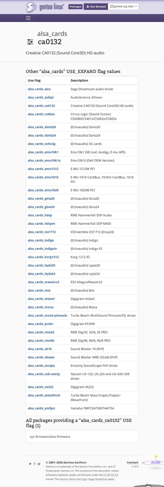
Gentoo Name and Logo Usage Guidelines (83, 479)
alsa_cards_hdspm (41, 223)
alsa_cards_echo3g (41, 144)
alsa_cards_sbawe (41, 357)
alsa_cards (52, 33)
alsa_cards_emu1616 (43, 177)
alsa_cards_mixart (41, 299)
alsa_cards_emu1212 (43, 169)
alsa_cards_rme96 (41, 340)
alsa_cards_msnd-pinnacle (47, 315)
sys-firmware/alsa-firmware (50, 436)
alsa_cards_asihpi (41, 97)
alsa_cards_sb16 (40, 349)
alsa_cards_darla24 (42, 135)
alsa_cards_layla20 (41, 265)
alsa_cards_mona (40, 307)
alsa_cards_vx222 (40, 387)
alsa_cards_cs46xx (41, 114)
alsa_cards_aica (39, 89)
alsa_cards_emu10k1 (43, 152)
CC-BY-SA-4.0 (110, 474)
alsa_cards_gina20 (41, 198)
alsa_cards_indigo (41, 240)
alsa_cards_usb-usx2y (44, 374)
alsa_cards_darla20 (42, 127)
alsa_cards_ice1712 (42, 232)
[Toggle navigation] (28, 18)
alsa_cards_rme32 (41, 332)
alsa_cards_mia (39, 290)
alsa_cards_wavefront (44, 395)
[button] (96, 6)
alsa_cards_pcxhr (40, 324)
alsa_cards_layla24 (41, 274)
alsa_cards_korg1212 (43, 257)
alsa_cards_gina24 (41, 207)
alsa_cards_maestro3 (43, 282)
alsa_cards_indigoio (42, 248)
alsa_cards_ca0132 (41, 106)
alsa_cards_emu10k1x (44, 160)
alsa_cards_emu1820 (43, 190)
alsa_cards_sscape (41, 365)
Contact (132, 462)
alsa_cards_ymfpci (41, 408)
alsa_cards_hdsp (40, 215)
